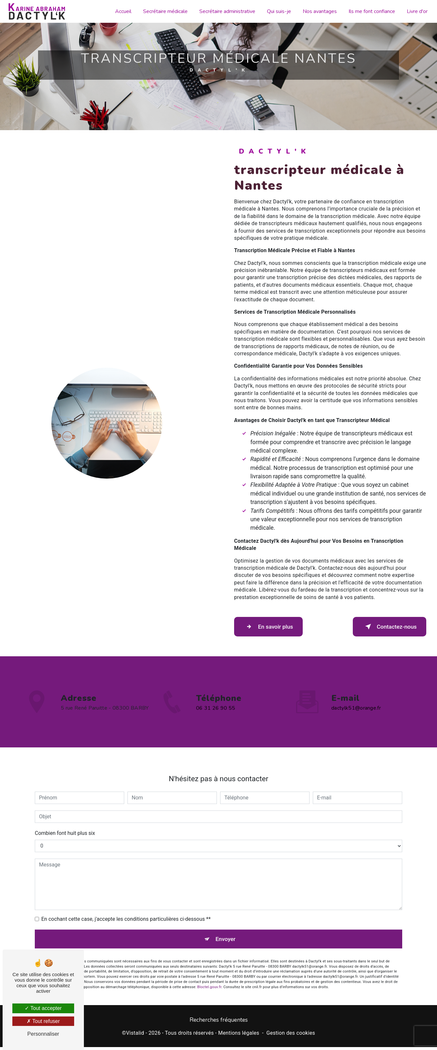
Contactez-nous (383, 626)
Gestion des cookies (290, 1035)
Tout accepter (43, 1008)
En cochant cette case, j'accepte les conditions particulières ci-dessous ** (126, 903)
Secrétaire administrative (226, 11)
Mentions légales (238, 1035)
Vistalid (135, 1035)
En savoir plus (273, 626)
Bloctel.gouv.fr (209, 974)
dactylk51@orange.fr (356, 692)
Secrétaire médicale (163, 11)
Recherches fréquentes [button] (219, 1023)
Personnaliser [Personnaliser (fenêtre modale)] (43, 1034)
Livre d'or (415, 11)
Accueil (121, 11)
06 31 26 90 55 (215, 723)
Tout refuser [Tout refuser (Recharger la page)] (43, 1021)
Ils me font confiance (370, 11)
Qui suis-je (277, 11)
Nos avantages (318, 11)
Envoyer (226, 924)
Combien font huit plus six (65, 817)
